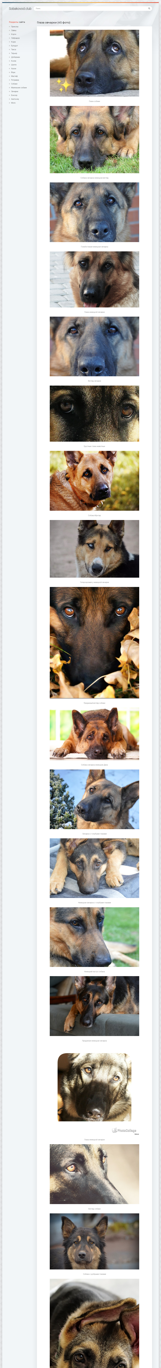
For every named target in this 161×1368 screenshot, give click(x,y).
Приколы (14, 27)
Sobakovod (20, 9)
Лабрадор (15, 38)
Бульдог (14, 46)
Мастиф (14, 76)
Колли (13, 61)
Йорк (13, 72)
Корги (13, 34)
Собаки (14, 84)
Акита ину (15, 99)
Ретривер (15, 80)
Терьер (14, 53)
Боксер (14, 95)
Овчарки (14, 91)
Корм (13, 42)
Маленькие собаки (19, 88)
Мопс (13, 103)
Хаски (13, 68)
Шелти (13, 65)
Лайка (13, 30)
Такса (13, 49)
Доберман (15, 57)
